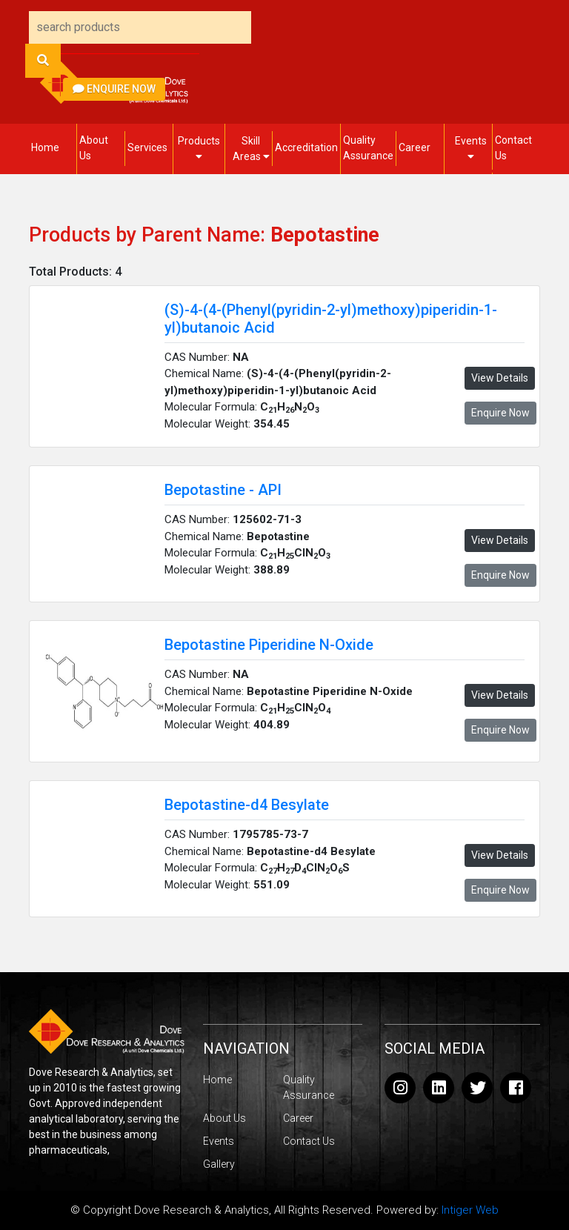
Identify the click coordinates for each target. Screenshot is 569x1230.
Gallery (219, 1164)
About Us (93, 148)
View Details (499, 378)
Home (45, 147)
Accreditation (306, 147)
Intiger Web (470, 1210)
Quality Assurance (368, 148)
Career (414, 147)
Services (147, 147)
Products (199, 148)
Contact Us (513, 148)
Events (471, 148)
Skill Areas (251, 148)
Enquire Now (114, 89)
